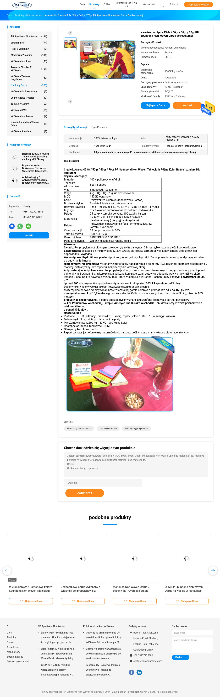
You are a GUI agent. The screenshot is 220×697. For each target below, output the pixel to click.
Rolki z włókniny (29, 49)
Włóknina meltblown (29, 116)
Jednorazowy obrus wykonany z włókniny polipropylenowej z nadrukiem (80, 590)
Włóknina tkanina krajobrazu (29, 78)
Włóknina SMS (29, 110)
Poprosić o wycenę (198, 4)
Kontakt (29, 235)
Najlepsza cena (155, 105)
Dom (9, 632)
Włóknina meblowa (29, 61)
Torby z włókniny (29, 104)
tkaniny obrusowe (108, 428)
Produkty (11, 637)
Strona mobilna (15, 656)
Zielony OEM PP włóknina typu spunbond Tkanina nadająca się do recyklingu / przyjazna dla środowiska (57, 638)
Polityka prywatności (18, 661)
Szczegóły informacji (75, 127)
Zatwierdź (84, 493)
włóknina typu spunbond (136, 428)
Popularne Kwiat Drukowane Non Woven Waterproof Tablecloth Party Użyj (34, 168)
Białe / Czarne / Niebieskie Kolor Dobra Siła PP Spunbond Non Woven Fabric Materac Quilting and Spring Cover (58, 654)
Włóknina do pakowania (29, 91)
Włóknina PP (29, 42)
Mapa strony (13, 652)
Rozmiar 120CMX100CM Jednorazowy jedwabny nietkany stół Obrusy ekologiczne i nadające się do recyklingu (35, 156)
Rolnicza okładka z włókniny (29, 69)
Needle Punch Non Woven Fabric (29, 124)
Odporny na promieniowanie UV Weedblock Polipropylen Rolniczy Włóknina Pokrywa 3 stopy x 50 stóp (104, 638)
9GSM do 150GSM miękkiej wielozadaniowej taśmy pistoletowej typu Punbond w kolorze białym (56, 670)
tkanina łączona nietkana (79, 428)
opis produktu (99, 127)
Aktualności (13, 647)
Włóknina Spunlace (29, 131)
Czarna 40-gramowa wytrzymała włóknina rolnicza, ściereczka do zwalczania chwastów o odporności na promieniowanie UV (103, 654)
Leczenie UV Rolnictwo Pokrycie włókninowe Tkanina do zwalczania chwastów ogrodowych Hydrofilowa (103, 670)
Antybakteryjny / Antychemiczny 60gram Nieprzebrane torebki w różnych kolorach (35, 180)
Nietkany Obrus (29, 85)
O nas (10, 642)
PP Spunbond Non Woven (29, 36)
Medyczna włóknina (29, 55)
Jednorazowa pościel (29, 97)
